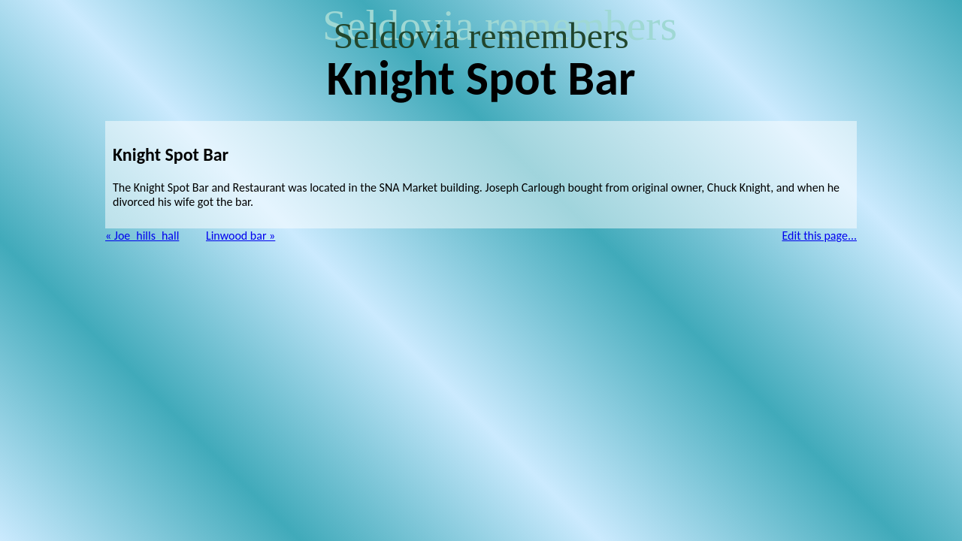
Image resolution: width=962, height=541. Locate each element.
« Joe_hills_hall (142, 235)
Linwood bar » (240, 235)
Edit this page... (820, 235)
